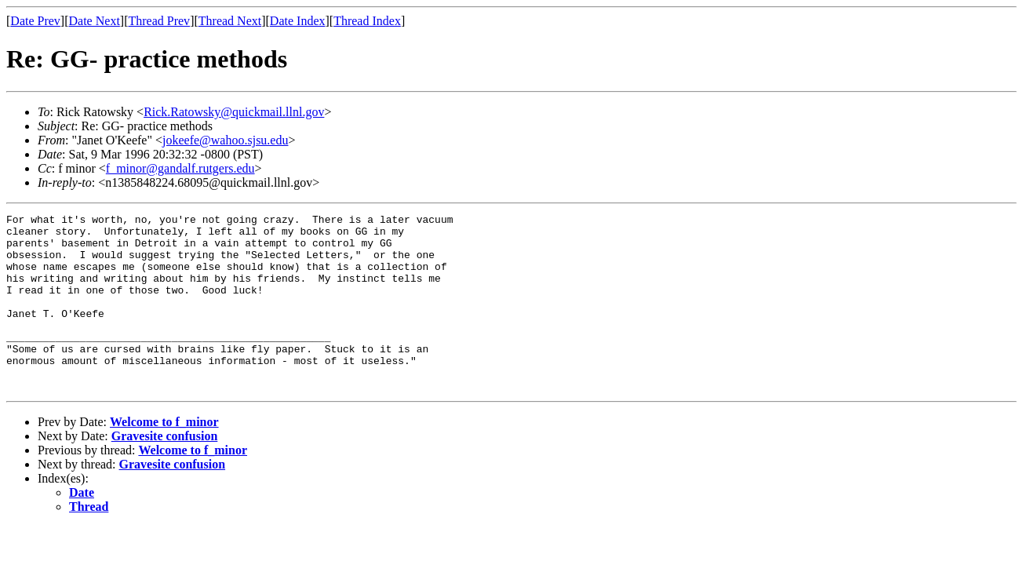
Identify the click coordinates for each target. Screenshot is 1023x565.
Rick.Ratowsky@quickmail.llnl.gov (234, 111)
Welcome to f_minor (164, 457)
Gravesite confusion (164, 471)
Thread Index (367, 20)
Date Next (94, 20)
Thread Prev (159, 20)
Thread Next (229, 20)
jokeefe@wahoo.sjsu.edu (225, 140)
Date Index (298, 20)
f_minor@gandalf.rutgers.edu (180, 168)
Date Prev (35, 20)
